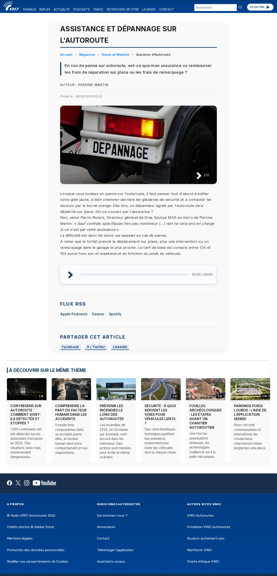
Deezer (98, 314)
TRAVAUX (29, 9)
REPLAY (44, 9)
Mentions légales (20, 538)
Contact (103, 538)
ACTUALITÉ (62, 9)
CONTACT (166, 9)
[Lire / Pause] (195, 175)
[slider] (134, 274)
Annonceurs (106, 527)
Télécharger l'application (115, 550)
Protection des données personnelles (35, 550)
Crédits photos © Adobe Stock (30, 527)
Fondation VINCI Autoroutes (208, 527)
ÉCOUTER (260, 7)
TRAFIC (98, 9)
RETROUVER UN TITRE (123, 9)
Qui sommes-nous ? (112, 515)
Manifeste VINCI (199, 550)
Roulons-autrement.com (205, 538)
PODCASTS (81, 9)
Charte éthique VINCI (203, 561)
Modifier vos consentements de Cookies (37, 561)
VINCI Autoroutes (200, 515)
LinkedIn (120, 347)
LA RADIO (149, 9)
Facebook (70, 347)
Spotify (115, 314)
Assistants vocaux (111, 561)
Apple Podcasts (73, 314)
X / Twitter (96, 347)
